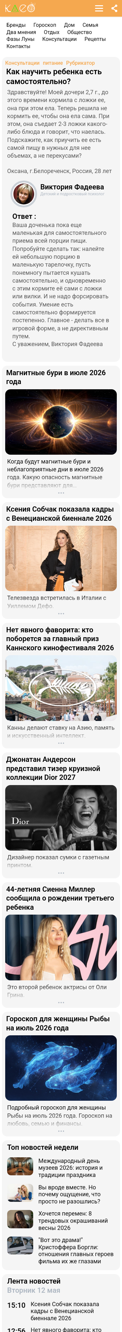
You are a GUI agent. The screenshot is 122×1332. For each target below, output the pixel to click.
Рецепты (95, 39)
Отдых (52, 32)
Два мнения (21, 32)
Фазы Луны (20, 39)
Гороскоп (45, 25)
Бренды (16, 25)
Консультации (59, 39)
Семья (90, 25)
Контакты (18, 46)
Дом (69, 25)
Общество (79, 32)
